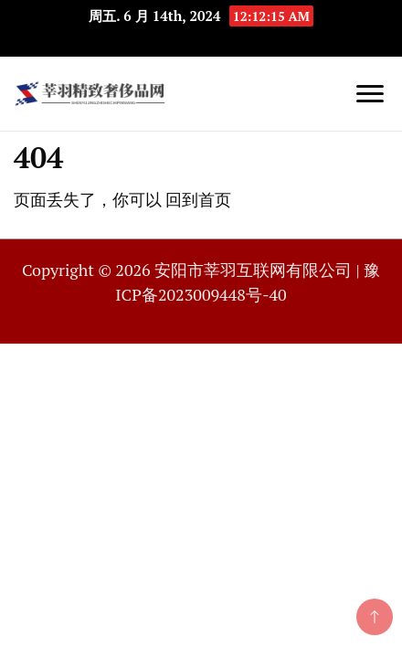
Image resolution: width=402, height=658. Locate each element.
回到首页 (198, 199)
